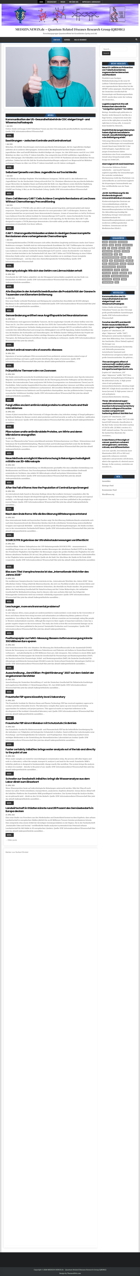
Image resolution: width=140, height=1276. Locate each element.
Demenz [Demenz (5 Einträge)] (114, 248)
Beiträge (67, 39)
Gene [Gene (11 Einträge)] (129, 257)
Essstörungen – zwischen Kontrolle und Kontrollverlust (38, 140)
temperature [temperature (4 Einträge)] (107, 279)
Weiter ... (9, 135)
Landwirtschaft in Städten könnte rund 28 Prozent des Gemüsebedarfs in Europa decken (49, 809)
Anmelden (106, 481)
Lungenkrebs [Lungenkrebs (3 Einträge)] (113, 263)
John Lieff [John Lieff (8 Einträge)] (129, 260)
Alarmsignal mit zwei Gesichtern (118, 163)
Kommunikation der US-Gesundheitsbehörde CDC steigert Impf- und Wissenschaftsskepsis (48, 121)
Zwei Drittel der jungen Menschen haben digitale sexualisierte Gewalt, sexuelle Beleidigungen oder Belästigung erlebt (118, 134)
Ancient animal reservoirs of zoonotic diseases (34, 350)
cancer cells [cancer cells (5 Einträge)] (127, 245)
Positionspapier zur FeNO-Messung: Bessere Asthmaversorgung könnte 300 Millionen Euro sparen (49, 639)
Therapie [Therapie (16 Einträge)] (116, 279)
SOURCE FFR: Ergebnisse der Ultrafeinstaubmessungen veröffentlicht (47, 540)
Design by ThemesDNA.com (70, 1273)
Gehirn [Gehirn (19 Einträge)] (123, 257)
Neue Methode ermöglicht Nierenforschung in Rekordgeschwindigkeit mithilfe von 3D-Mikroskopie (48, 459)
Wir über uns (73, 2)
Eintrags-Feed (107, 486)
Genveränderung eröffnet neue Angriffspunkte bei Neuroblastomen (47, 315)
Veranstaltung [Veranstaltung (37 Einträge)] (108, 282)
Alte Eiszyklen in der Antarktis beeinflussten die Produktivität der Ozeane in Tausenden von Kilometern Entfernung (50, 293)
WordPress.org (108, 494)
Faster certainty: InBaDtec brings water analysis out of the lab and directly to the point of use (50, 751)
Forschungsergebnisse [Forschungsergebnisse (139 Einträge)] (111, 257)
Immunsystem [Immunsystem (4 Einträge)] (119, 260)
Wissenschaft (51, 2)
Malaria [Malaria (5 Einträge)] (123, 263)
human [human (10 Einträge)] (105, 260)
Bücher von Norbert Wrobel (17, 852)
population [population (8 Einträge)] (106, 273)
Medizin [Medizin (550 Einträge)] (130, 263)
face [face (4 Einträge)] (115, 254)
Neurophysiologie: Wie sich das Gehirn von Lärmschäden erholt (44, 270)
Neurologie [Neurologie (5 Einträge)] (121, 267)
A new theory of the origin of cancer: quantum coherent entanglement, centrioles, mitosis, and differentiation (115, 443)
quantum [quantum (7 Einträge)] (123, 273)
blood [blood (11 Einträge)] (105, 245)
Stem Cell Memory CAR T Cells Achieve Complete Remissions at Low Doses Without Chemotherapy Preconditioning (50, 200)
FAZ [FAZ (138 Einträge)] (121, 254)
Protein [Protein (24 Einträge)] (115, 273)
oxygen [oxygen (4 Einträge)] (116, 270)
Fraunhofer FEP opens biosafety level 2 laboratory (35, 697)
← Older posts (11, 840)
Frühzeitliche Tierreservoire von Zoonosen (31, 370)
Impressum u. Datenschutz (91, 2)
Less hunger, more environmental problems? (33, 606)
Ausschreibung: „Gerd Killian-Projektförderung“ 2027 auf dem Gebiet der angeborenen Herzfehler (50, 674)
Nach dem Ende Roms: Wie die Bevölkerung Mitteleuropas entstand (46, 514)
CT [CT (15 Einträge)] (108, 248)
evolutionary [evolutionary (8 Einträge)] (107, 254)
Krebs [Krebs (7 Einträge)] (105, 263)
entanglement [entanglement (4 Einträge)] (107, 251)
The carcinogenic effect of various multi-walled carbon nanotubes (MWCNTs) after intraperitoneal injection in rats (117, 365)
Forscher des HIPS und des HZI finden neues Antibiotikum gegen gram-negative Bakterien (118, 325)
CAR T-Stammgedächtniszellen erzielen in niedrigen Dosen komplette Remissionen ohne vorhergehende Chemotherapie (48, 234)
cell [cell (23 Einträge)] (104, 248)
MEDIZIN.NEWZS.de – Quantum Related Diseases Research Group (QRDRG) (70, 29)
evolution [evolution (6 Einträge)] (125, 251)
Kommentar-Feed (109, 490)
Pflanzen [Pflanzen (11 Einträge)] (125, 270)
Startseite (56, 39)
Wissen (62, 2)
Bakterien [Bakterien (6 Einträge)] (112, 242)
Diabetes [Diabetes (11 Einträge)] (122, 248)
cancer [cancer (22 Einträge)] (118, 245)
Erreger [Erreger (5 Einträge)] (117, 251)
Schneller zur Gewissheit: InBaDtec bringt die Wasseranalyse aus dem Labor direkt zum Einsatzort (48, 780)
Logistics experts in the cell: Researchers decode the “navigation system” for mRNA (117, 106)
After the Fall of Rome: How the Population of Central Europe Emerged (47, 487)
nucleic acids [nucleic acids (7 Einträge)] (107, 270)
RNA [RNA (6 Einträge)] (130, 273)
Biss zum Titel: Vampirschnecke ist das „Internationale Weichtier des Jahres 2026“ (47, 573)
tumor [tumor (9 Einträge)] (124, 279)
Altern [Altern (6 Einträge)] (105, 242)
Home (41, 2)
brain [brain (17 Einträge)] (111, 245)
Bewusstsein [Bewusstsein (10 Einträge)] (122, 242)
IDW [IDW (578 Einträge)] (111, 260)
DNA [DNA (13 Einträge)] (128, 248)
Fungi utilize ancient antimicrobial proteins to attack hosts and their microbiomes (47, 406)
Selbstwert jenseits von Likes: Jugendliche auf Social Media (41, 172)
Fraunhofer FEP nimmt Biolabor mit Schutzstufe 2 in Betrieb (41, 723)
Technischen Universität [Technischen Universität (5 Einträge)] (120, 276)
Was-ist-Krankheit (80, 39)
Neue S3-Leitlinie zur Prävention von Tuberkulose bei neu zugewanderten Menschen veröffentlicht (117, 71)
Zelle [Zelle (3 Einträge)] (116, 282)
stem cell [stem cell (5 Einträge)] (106, 276)
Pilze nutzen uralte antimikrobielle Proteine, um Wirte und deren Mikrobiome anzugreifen (44, 433)
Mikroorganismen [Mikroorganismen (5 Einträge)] (109, 267)
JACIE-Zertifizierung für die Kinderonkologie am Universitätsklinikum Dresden (116, 195)
